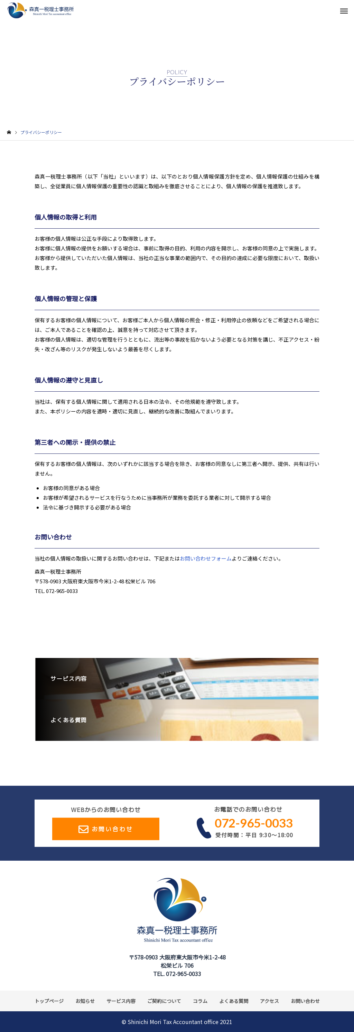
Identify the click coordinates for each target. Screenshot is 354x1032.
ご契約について (164, 1000)
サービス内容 (121, 1000)
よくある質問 (233, 1000)
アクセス (269, 1000)
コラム (200, 1000)
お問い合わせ (112, 829)
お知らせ (85, 1000)
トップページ (49, 1000)
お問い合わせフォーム (206, 558)
